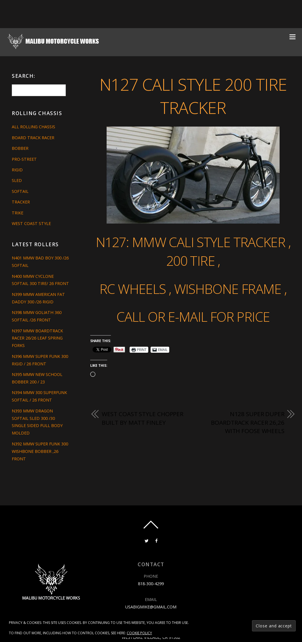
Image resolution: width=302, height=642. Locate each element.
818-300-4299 (151, 583)
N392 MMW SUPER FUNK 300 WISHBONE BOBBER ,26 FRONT (40, 451)
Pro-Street (24, 159)
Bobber (20, 148)
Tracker (21, 202)
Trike (17, 213)
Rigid (17, 169)
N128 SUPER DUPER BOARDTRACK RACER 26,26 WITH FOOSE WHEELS (247, 422)
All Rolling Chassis (33, 126)
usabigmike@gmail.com (150, 607)
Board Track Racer (33, 137)
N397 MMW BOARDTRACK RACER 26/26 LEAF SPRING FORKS (37, 338)
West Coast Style (31, 223)
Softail (20, 191)
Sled (17, 180)
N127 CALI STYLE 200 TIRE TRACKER (193, 96)
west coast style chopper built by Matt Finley (143, 418)
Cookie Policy (139, 633)
